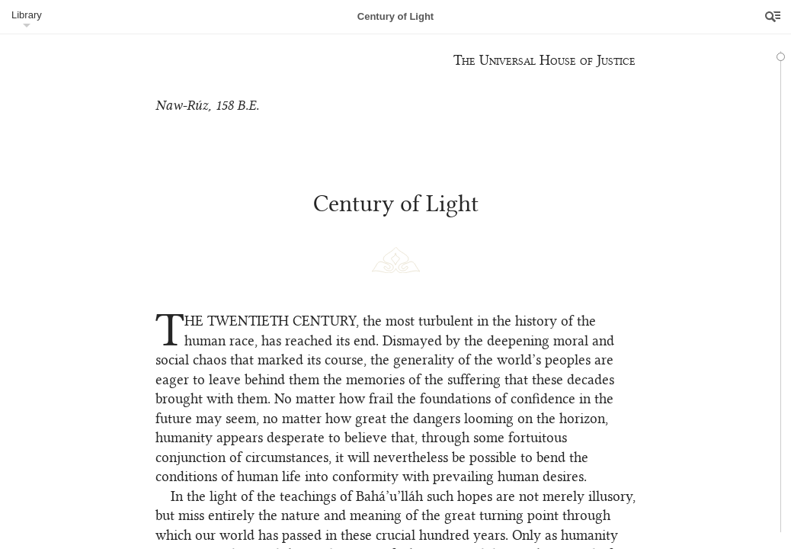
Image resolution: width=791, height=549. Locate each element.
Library (26, 15)
